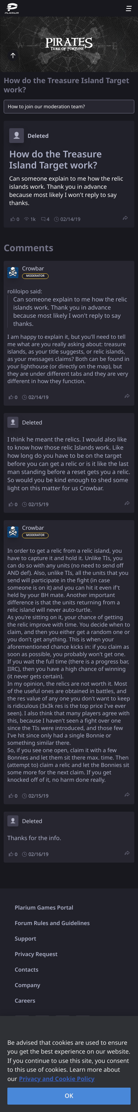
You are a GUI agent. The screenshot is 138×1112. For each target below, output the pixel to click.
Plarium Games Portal (44, 907)
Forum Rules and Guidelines (52, 923)
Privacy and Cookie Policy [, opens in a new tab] (57, 1079)
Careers (25, 1000)
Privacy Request (36, 954)
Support (25, 938)
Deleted (38, 136)
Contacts (26, 969)
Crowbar (33, 268)
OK (69, 1096)
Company (27, 985)
